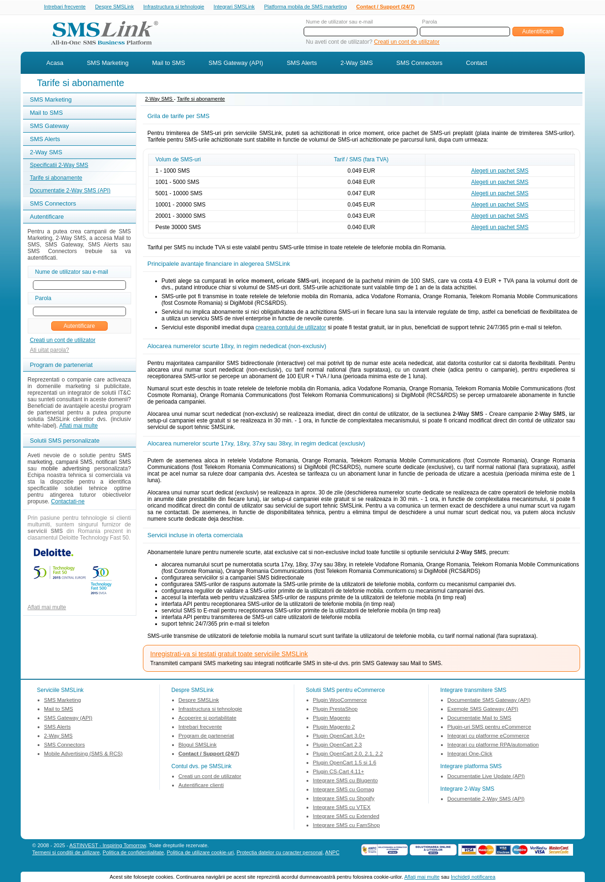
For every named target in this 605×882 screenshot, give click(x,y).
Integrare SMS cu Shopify (344, 799)
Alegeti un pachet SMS (499, 171)
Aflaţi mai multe (422, 877)
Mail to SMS (168, 63)
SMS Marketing (108, 63)
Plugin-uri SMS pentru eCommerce (489, 728)
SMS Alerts (302, 63)
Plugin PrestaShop (335, 710)
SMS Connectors (419, 63)
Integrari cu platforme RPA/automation (493, 745)
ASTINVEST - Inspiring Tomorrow (108, 846)
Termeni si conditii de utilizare (66, 853)
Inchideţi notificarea (473, 877)
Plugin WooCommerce (340, 701)
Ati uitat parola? (49, 351)
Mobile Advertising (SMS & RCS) (83, 754)
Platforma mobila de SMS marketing (305, 6)
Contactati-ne (68, 502)
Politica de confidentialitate (133, 853)
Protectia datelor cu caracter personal (279, 853)
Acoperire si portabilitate (207, 719)
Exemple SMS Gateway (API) (483, 710)
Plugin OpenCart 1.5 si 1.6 (345, 763)
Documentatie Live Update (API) (486, 777)
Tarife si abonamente (56, 178)
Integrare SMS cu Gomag (343, 790)
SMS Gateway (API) (236, 63)
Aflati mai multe (78, 426)
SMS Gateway (49, 126)
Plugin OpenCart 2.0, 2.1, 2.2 (348, 754)
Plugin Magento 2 (334, 728)
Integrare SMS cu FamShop (346, 826)
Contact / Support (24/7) (385, 7)
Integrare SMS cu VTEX (342, 808)
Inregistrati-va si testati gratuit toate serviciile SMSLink (229, 655)
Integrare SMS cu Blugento (345, 781)
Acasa (55, 63)
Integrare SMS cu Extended (346, 817)
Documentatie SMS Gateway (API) (489, 701)
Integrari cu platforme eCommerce (488, 736)
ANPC (332, 853)
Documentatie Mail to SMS (479, 719)
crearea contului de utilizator (291, 328)
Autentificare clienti (201, 786)
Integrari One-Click (470, 754)
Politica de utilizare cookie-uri (200, 853)
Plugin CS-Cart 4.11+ (338, 772)
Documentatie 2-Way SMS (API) (70, 191)
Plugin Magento (332, 719)
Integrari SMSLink (233, 7)
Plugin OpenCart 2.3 (337, 745)
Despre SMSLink (114, 7)
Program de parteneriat (206, 736)
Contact (476, 63)
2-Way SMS (356, 63)
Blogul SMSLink (198, 745)
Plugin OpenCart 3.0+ (339, 736)
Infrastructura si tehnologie (173, 7)
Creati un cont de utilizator (407, 43)
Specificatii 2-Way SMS (59, 166)
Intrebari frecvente (65, 7)
